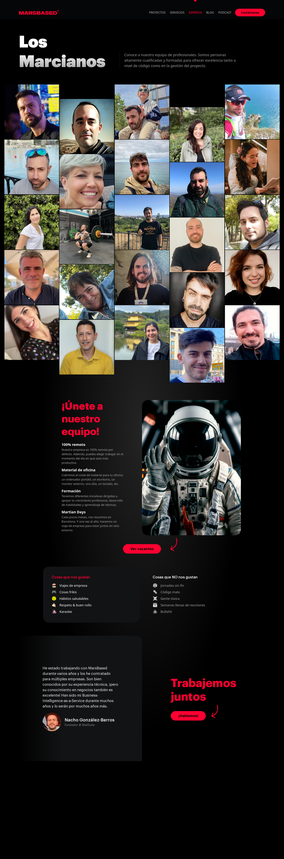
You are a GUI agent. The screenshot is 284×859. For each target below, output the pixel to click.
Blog (210, 13)
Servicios (177, 13)
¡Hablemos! (188, 715)
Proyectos (157, 13)
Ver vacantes (142, 548)
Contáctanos (250, 13)
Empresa (195, 13)
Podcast (224, 13)
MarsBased (39, 12)
